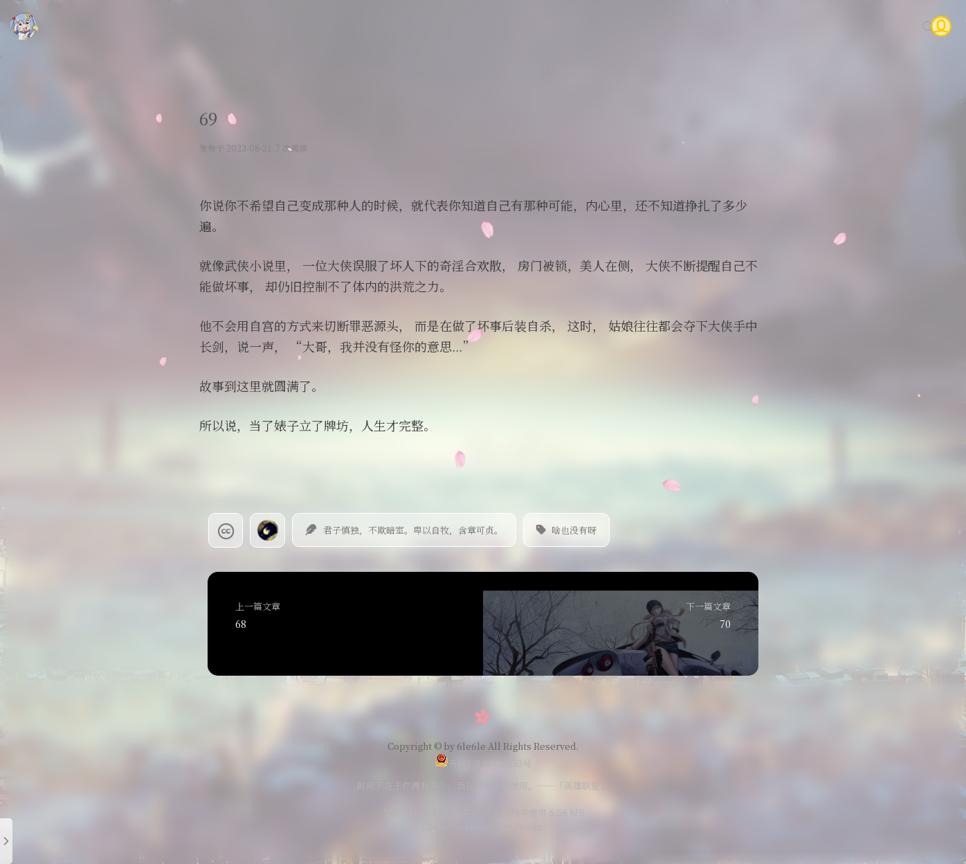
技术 (608, 26)
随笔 (650, 26)
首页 (567, 26)
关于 (875, 26)
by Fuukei (522, 826)
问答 (833, 26)
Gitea (788, 26)
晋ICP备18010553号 (483, 763)
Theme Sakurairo (459, 826)
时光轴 (738, 26)
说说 (691, 26)
